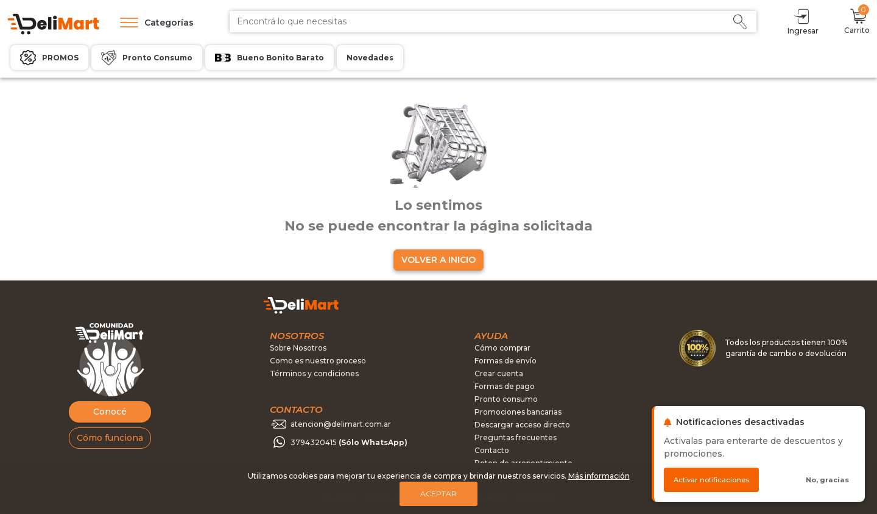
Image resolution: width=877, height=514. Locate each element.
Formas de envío (505, 360)
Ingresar (803, 21)
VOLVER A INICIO (438, 259)
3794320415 (349, 442)
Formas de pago (504, 386)
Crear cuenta (498, 373)
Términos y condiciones (314, 373)
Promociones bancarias (518, 411)
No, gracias (827, 480)
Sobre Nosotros (298, 347)
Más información (599, 475)
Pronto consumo (506, 399)
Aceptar (438, 493)
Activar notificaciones (711, 480)
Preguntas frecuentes (515, 437)
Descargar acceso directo (522, 424)
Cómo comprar (502, 347)
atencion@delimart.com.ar (341, 424)
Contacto (491, 450)
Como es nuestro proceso (318, 360)
